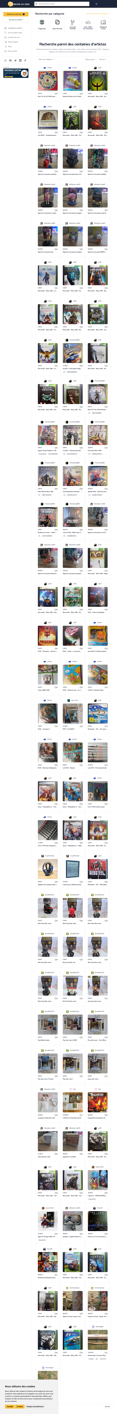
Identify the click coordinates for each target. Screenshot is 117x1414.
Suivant (107, 1407)
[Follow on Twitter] (15, 60)
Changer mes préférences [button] (35, 1406)
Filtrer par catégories (47, 59)
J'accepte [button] (10, 1406)
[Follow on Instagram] (5, 60)
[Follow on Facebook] (10, 60)
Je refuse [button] (20, 1406)
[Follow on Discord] (20, 60)
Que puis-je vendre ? (16, 20)
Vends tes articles (16, 14)
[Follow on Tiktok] (25, 60)
